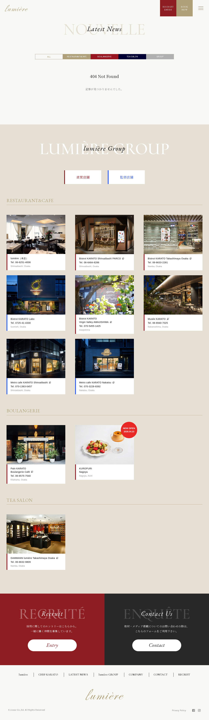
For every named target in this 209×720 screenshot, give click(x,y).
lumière (23, 674)
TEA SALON (132, 57)
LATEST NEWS (78, 674)
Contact (157, 645)
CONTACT (161, 674)
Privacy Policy (179, 710)
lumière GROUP (108, 674)
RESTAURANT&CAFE (77, 57)
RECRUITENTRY (168, 8)
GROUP (160, 57)
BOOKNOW (184, 8)
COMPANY (136, 674)
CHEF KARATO (48, 674)
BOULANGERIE (104, 57)
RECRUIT (184, 674)
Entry (52, 645)
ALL (49, 57)
